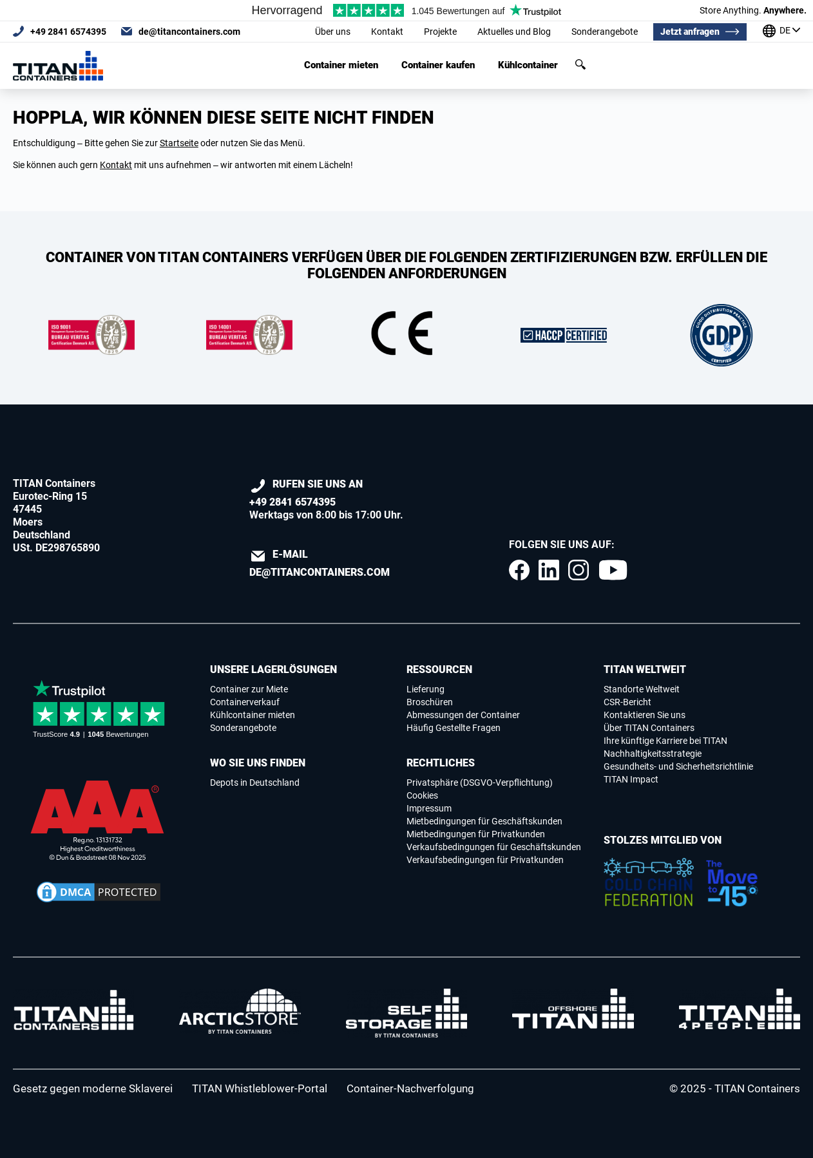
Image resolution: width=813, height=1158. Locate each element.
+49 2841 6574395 (68, 31)
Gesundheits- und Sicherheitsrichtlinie (678, 766)
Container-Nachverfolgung (410, 1088)
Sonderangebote (604, 31)
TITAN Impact (631, 779)
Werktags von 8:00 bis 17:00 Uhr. (326, 499)
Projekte (440, 31)
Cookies (422, 795)
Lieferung (425, 689)
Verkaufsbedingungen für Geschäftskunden (493, 847)
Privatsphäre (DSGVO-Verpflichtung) (479, 782)
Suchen (580, 64)
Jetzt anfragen (690, 31)
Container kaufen (438, 65)
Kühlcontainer (528, 65)
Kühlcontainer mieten (252, 715)
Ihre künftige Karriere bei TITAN (665, 741)
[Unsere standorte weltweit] (781, 31)
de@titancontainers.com (189, 31)
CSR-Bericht (627, 702)
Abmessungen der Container (463, 715)
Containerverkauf (245, 702)
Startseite (179, 143)
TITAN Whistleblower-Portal (259, 1088)
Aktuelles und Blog (514, 31)
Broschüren (429, 702)
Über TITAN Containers (649, 728)
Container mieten (341, 65)
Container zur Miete (249, 689)
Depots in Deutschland (255, 782)
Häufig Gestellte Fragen (453, 728)
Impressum (429, 808)
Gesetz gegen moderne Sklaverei (93, 1088)
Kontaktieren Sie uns (644, 715)
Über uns (332, 31)
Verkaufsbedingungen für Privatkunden (485, 860)
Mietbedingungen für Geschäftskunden (484, 821)
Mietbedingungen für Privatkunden (475, 834)
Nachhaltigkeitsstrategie (653, 753)
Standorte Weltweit (642, 689)
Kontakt (387, 31)
